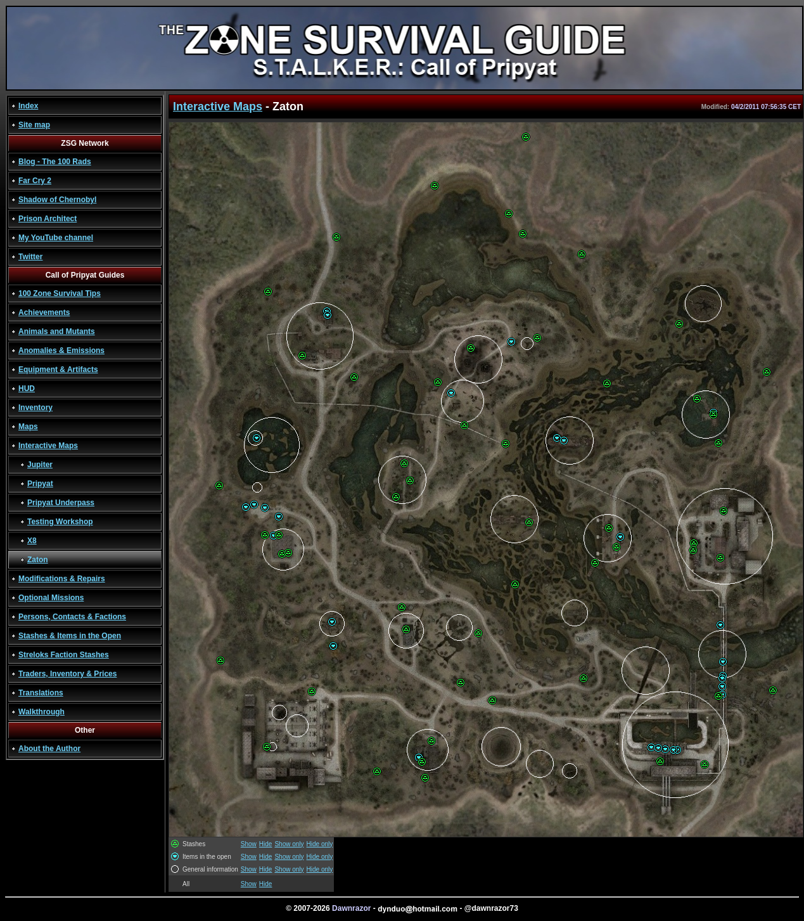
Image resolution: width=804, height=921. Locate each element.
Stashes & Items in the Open (69, 635)
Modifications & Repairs (61, 578)
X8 (32, 540)
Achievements (44, 312)
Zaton (37, 559)
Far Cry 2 (34, 180)
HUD (26, 388)
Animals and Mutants (56, 331)
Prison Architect (47, 218)
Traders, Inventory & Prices (67, 673)
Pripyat (40, 483)
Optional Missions (51, 597)
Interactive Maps (48, 445)
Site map (34, 124)
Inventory (35, 407)
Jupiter (40, 464)
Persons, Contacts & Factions (72, 616)
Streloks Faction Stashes (63, 654)
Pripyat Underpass (60, 502)
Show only (288, 843)
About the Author (49, 748)
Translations (40, 692)
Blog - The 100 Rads (54, 161)
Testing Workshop (60, 521)
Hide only (320, 843)
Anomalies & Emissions (61, 350)
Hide (265, 843)
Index (28, 105)
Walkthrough (41, 711)
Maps (28, 426)
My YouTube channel (55, 237)
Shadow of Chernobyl (57, 199)
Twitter (30, 256)
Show (249, 843)
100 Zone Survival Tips (59, 293)
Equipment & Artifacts (58, 369)
